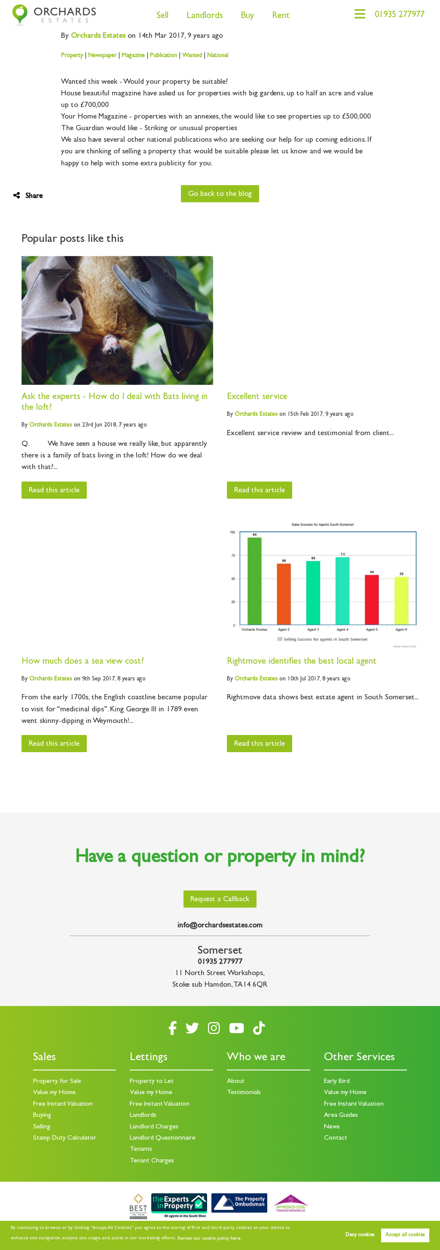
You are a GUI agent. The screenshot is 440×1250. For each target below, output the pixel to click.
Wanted (192, 56)
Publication (163, 56)
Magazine (133, 56)
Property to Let (152, 1081)
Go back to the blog (220, 194)
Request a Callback (219, 900)
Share (28, 196)
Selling (41, 1127)
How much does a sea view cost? (82, 662)
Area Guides (341, 1115)
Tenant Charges (152, 1161)
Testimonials (244, 1092)
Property (72, 56)
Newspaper (102, 56)
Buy (244, 16)
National (217, 56)
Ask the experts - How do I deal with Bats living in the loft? (114, 403)
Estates (98, 36)
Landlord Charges (154, 1127)
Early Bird (337, 1081)
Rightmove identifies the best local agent (301, 662)
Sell (160, 16)
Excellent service (257, 397)
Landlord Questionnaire (163, 1138)
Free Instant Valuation (63, 1104)
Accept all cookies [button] (405, 1235)
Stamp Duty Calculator (65, 1138)
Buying (42, 1115)
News (332, 1127)
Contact (335, 1138)
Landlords (201, 16)
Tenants (141, 1149)
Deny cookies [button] (359, 1235)
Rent (278, 16)
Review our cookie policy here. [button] (209, 1238)
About (236, 1081)
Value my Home (54, 1092)
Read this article (54, 491)
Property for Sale (57, 1081)
